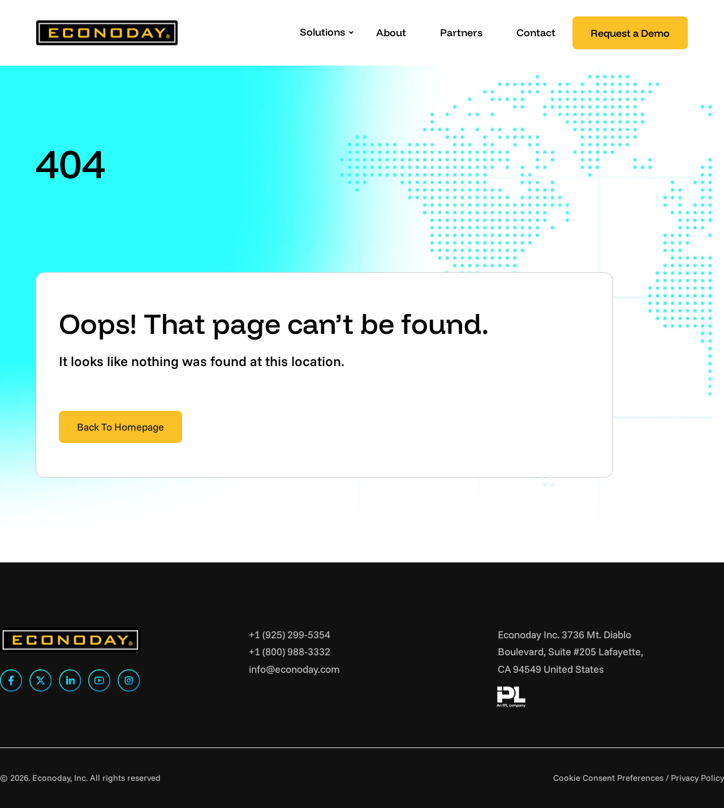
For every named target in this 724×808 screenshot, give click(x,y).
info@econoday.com (294, 669)
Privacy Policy (697, 777)
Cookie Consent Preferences (608, 777)
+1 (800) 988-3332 (289, 651)
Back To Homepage (120, 426)
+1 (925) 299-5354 (289, 634)
